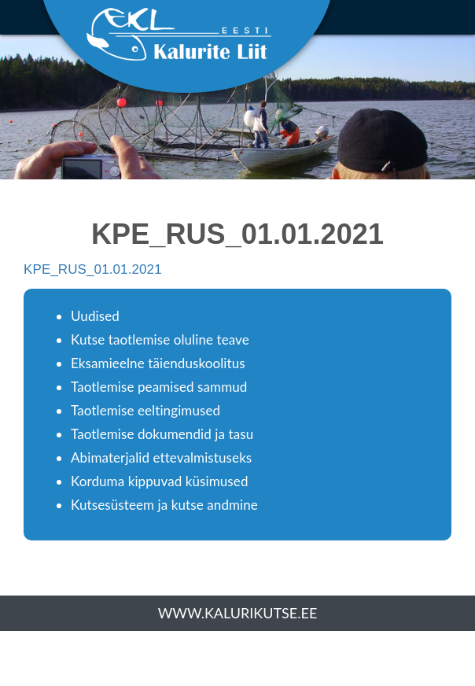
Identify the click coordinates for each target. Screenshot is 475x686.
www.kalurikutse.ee (238, 612)
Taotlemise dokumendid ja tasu (162, 434)
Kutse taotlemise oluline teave (160, 339)
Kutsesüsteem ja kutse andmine (164, 504)
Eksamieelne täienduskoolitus (158, 363)
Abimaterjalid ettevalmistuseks (161, 457)
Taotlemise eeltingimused (145, 410)
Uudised (95, 316)
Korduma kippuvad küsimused (160, 481)
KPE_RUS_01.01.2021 (93, 269)
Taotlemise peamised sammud (159, 386)
